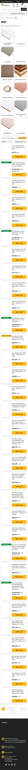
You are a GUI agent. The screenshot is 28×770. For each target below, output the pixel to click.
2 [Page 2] (6, 709)
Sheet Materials (9, 17)
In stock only (22, 138)
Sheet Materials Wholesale (11, 738)
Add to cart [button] (19, 156)
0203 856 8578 (8, 752)
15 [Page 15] (21, 709)
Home (2, 17)
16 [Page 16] (24, 709)
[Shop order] (21, 141)
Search (24, 9)
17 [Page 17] (12, 712)
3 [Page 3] (10, 709)
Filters (3, 141)
